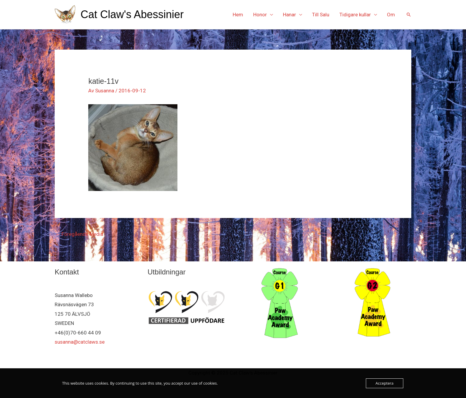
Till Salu (320, 15)
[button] (408, 14)
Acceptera (384, 383)
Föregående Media (79, 234)
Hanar (289, 15)
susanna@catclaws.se (80, 342)
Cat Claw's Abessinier (132, 14)
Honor (260, 15)
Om (391, 15)
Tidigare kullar (355, 15)
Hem (238, 15)
